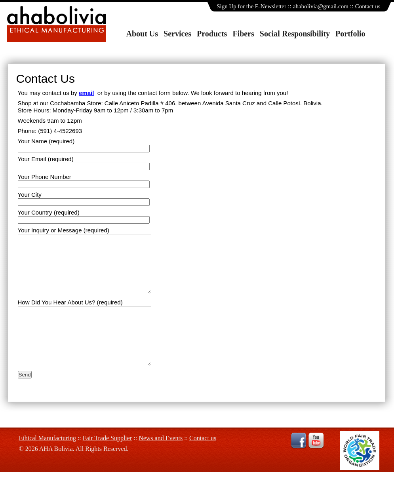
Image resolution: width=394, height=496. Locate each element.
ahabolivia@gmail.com (320, 6)
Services (177, 33)
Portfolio (350, 33)
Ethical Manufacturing (47, 461)
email (86, 92)
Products (212, 33)
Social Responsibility (295, 33)
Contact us (368, 6)
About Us (142, 33)
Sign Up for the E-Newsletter (251, 6)
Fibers (243, 33)
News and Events (161, 461)
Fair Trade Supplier (107, 461)
